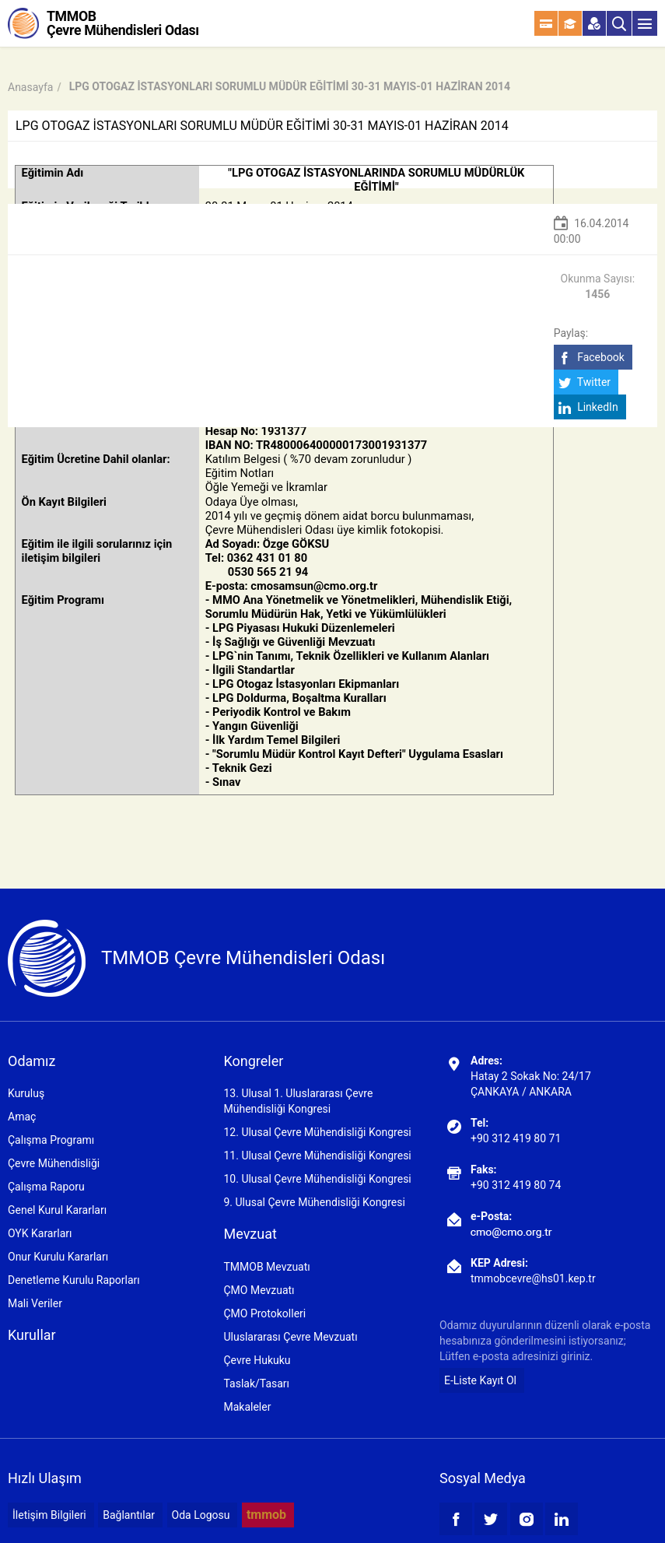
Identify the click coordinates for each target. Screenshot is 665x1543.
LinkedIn (588, 407)
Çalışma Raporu (46, 1186)
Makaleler (247, 1407)
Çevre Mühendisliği (54, 1163)
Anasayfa (30, 87)
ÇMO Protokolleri (264, 1313)
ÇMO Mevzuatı (258, 1290)
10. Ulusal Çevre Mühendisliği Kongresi (317, 1179)
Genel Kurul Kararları (57, 1210)
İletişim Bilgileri (49, 1515)
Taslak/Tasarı (256, 1383)
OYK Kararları (40, 1233)
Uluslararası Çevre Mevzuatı (290, 1337)
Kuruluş (26, 1093)
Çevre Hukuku (256, 1360)
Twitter (584, 382)
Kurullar (32, 1335)
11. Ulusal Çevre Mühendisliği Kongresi (317, 1155)
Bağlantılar (129, 1515)
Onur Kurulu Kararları (58, 1256)
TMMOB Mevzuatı (266, 1267)
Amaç (22, 1116)
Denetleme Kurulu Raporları (74, 1280)
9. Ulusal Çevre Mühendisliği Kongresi (313, 1202)
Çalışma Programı (51, 1140)
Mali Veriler (35, 1303)
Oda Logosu (201, 1515)
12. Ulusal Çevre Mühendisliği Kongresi (317, 1132)
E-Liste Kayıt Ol (480, 1380)
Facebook (591, 357)
